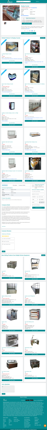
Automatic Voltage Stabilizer (26, 407)
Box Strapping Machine (32, 402)
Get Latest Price (34, 7)
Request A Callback (23, 396)
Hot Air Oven (18, 406)
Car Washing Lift (35, 411)
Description (15, 184)
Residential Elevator (19, 403)
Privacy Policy (16, 421)
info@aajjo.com (37, 421)
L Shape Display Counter (7, 53)
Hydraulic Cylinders (28, 406)
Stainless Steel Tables (25, 402)
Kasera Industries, (5, 120)
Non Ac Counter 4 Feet (29, 112)
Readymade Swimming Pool (19, 413)
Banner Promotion (27, 422)
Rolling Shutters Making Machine (27, 411)
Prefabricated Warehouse (29, 405)
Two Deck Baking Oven (29, 321)
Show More (43, 37)
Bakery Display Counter (6, 295)
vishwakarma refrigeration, (29, 178)
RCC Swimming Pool (12, 413)
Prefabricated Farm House (14, 404)
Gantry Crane (38, 407)
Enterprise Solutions (27, 425)
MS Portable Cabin (31, 404)
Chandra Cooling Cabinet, (6, 149)
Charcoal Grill (27, 270)
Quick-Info (4, 424)
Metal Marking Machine (10, 409)
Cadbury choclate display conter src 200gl (10, 112)
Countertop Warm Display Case (31, 141)
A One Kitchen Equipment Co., (7, 91)
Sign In (37, 1)
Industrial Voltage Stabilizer (17, 407)
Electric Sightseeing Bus (34, 413)
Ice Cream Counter (5, 371)
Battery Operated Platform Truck (11, 414)
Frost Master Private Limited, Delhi (30, 149)
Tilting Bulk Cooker (28, 347)
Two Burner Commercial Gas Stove (9, 347)
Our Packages (26, 421)
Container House (8, 406)
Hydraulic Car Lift (24, 403)
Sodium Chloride (24, 415)
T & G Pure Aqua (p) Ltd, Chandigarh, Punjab (9, 178)
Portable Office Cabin (16, 405)
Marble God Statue (17, 409)
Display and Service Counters (7, 3)
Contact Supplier (27, 23)
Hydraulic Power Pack (35, 406)
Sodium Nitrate (9, 415)
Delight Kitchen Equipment (30, 17)
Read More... (28, 28)
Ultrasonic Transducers (24, 410)
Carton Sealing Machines (40, 402)
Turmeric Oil (19, 415)
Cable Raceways (7, 410)
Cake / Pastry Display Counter (36, 408)
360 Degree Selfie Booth (35, 414)
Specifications (4, 184)
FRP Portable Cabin (38, 404)
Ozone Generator (25, 414)
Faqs (4, 426)
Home (2, 3)
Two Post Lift (40, 411)
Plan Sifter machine (36, 409)
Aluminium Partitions (19, 402)
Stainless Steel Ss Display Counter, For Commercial (12, 170)
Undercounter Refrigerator (30, 295)
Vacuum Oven (14, 406)
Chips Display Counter (29, 170)
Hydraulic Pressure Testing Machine (27, 408)
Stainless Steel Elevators (36, 403)
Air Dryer (21, 411)
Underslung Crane (33, 407)
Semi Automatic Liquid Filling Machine (13, 411)
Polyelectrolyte (35, 415)
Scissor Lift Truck (30, 403)
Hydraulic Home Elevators (12, 403)
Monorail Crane (7, 408)
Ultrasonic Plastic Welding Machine (15, 410)
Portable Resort (26, 404)
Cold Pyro (30, 414)
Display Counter (13, 3)
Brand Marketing (26, 423)
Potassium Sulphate (14, 415)
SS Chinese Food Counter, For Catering (32, 53)
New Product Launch (27, 424)
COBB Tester (12, 408)
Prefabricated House (37, 405)
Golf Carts (40, 413)
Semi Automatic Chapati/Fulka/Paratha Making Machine (19, 412)
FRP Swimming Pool (37, 412)
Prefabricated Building (22, 405)
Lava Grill (4, 270)
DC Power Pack (22, 406)
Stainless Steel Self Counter (7, 141)
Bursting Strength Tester (17, 408)
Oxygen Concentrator (20, 414)
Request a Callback (28, 32)
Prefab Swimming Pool (30, 412)
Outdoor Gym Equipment (27, 413)
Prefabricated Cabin (9, 405)
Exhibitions (4, 425)
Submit (3, 251)
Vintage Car (4, 414)
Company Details (22, 184)
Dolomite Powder (29, 415)
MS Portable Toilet (20, 404)
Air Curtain (21, 409)
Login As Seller (26, 426)
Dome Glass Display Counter (7, 83)
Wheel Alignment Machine (7, 412)
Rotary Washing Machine (9, 407)
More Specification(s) (25, 15)
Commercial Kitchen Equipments (28, 409)
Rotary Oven (4, 321)
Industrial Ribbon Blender (12, 402)
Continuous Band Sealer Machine (33, 410)
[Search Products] (16, 1)
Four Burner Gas (28, 371)
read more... (4, 226)
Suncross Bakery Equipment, (29, 91)
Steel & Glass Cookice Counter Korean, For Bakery (35, 83)
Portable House (7, 404)
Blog (3, 423)
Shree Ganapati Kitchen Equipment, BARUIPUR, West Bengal (12, 58)
